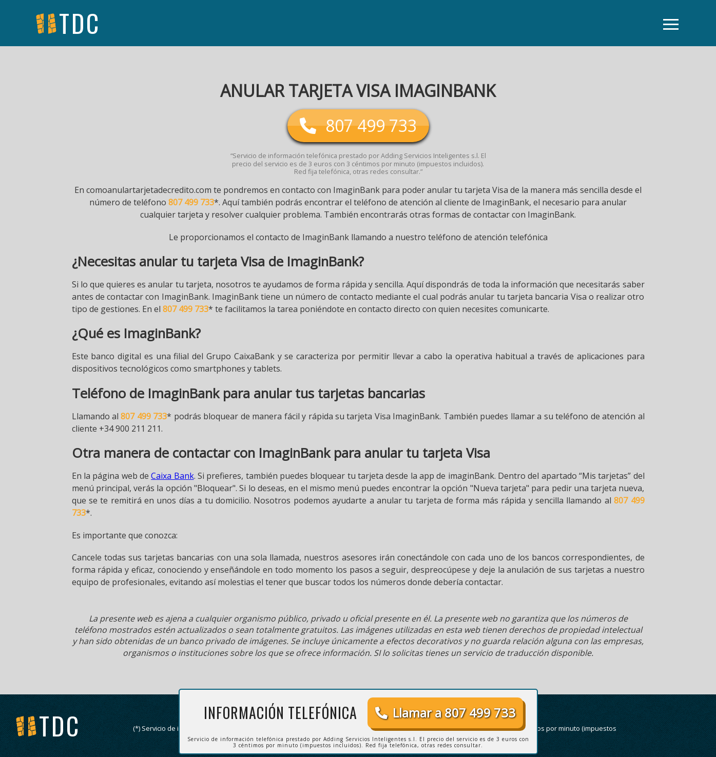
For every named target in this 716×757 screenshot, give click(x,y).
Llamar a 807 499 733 (445, 712)
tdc (60, 725)
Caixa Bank (172, 475)
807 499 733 (191, 202)
